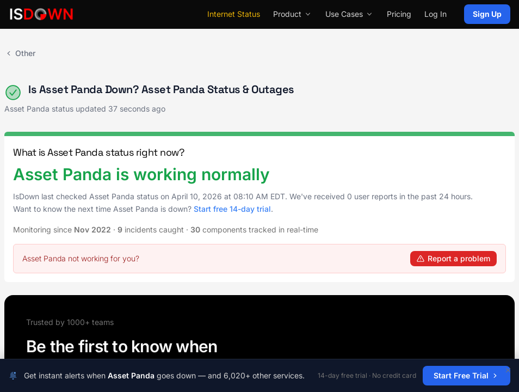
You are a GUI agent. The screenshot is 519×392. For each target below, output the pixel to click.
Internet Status (233, 14)
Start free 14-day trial (232, 208)
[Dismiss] (508, 370)
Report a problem (453, 258)
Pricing (399, 14)
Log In (435, 14)
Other (19, 53)
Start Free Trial (466, 375)
